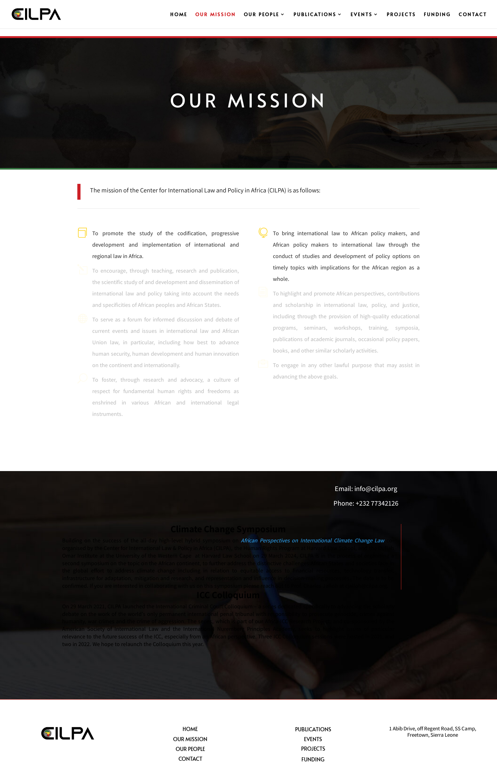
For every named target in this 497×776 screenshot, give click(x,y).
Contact (473, 14)
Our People (261, 14)
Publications (315, 14)
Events (361, 14)
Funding (437, 14)
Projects (401, 14)
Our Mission (215, 14)
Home (178, 14)
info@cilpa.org (375, 488)
